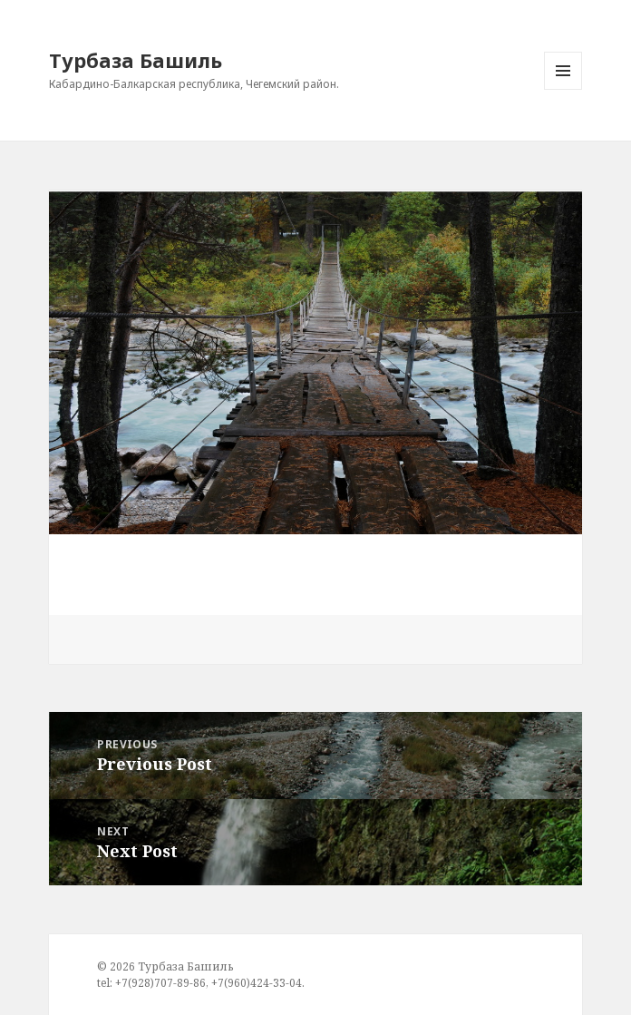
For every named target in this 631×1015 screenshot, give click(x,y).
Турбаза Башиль (135, 59)
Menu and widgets (563, 89)
